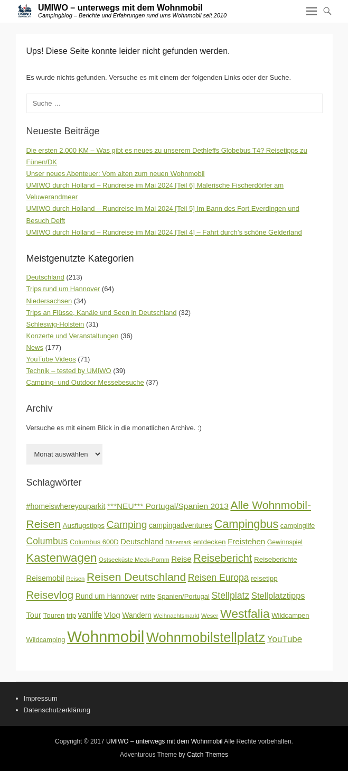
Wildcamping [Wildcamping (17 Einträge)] (45, 640)
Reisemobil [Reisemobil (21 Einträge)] (45, 578)
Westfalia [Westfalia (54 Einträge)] (245, 613)
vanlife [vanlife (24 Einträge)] (90, 614)
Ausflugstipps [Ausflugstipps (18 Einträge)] (84, 526)
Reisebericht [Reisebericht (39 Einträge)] (222, 558)
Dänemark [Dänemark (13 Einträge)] (178, 542)
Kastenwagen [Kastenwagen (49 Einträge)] (61, 557)
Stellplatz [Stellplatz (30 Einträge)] (230, 595)
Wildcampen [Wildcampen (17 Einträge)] (290, 615)
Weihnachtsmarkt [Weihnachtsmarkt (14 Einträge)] (177, 615)
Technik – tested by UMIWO (68, 371)
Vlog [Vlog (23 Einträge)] (112, 614)
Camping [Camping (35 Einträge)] (127, 524)
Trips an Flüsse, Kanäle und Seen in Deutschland (101, 313)
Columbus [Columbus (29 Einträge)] (47, 541)
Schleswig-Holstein (55, 324)
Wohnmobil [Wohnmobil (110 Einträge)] (105, 636)
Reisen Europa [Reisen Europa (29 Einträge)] (218, 577)
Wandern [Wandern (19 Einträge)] (137, 615)
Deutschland (45, 277)
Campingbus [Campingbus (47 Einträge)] (246, 524)
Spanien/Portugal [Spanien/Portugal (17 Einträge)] (183, 596)
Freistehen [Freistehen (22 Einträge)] (246, 541)
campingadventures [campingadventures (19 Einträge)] (180, 526)
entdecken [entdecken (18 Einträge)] (209, 542)
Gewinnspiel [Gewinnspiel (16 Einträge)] (285, 542)
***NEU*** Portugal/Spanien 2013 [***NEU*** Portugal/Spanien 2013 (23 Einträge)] (168, 505)
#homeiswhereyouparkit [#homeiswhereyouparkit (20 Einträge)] (66, 506)
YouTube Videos (51, 359)
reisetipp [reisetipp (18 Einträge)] (264, 578)
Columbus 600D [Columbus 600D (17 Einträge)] (94, 542)
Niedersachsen (49, 301)
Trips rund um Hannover (63, 289)
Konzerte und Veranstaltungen (72, 336)
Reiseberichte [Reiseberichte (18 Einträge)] (275, 559)
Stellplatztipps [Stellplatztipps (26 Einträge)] (278, 595)
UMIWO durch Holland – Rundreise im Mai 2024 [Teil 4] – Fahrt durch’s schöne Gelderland (164, 232)
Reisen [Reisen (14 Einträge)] (75, 578)
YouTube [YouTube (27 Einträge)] (284, 639)
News (35, 347)
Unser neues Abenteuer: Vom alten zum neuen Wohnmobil (115, 174)
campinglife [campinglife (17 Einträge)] (297, 526)
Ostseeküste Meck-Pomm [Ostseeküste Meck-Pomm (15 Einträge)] (134, 559)
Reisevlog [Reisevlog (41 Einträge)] (50, 595)
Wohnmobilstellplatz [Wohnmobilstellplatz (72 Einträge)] (205, 637)
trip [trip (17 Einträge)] (71, 615)
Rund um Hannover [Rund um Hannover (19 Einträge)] (107, 596)
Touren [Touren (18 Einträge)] (54, 615)
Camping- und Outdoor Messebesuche (85, 382)
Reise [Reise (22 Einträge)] (181, 558)
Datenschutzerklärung (57, 710)
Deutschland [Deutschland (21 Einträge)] (141, 541)
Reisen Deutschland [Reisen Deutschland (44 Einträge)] (136, 577)
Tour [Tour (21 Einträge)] (33, 615)
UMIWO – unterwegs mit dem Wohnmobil (120, 7)
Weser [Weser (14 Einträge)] (209, 615)
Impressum (41, 698)
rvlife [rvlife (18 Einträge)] (147, 596)
